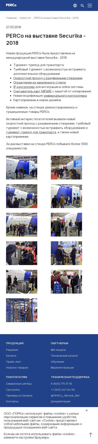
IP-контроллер (24, 87)
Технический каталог (64, 355)
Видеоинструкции (62, 367)
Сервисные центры (19, 383)
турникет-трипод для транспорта (31, 132)
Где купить (13, 389)
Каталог (11, 355)
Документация (60, 401)
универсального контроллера (65, 96)
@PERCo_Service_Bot (65, 395)
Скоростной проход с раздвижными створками (47, 78)
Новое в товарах (17, 367)
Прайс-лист (13, 361)
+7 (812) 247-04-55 (63, 389)
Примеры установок (19, 395)
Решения (12, 350)
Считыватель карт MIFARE (32, 91)
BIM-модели (58, 350)
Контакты (12, 401)
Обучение (57, 361)
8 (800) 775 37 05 (61, 383)
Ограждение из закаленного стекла (39, 82)
